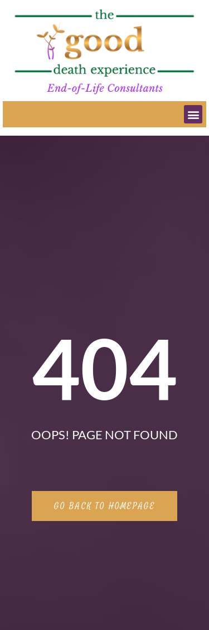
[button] (193, 114)
